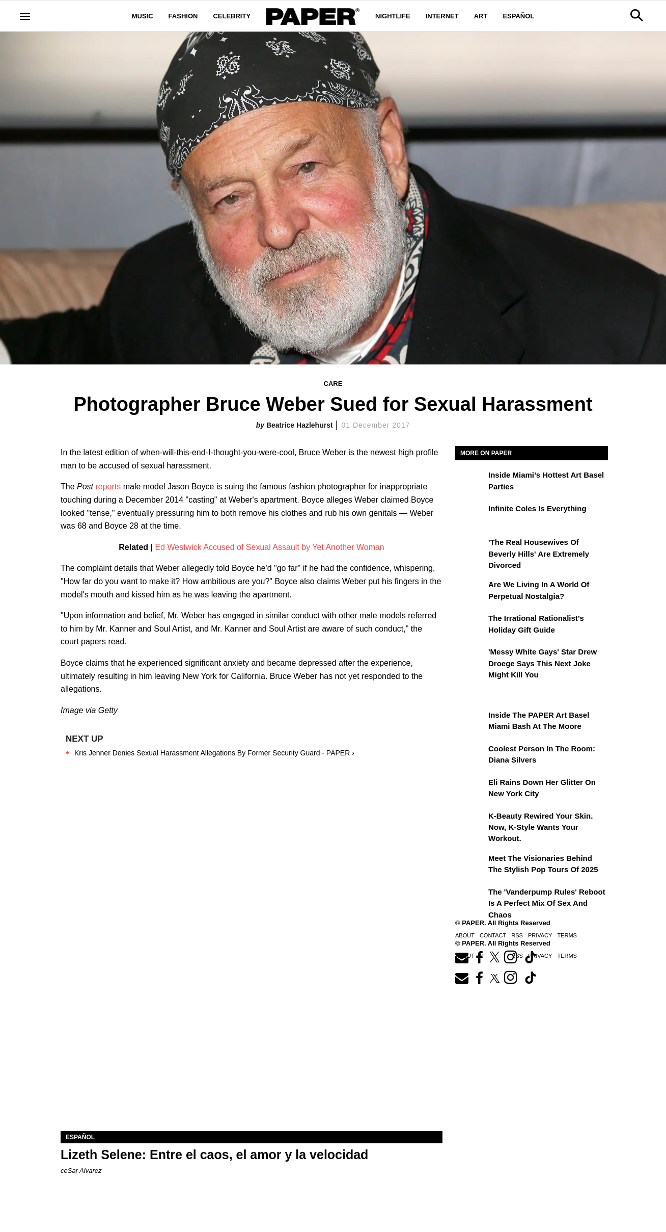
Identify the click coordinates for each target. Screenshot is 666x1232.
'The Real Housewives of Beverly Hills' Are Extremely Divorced (538, 553)
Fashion (183, 16)
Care (333, 383)
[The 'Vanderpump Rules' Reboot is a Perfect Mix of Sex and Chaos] (470, 899)
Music (142, 16)
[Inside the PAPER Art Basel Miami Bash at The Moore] (470, 722)
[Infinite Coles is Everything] (470, 516)
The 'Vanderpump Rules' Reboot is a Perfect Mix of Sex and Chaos (546, 903)
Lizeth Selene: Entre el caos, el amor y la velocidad (214, 1154)
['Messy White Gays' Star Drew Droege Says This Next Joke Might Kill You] (470, 659)
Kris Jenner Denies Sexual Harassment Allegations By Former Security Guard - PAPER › (214, 753)
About (465, 935)
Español (518, 16)
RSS (517, 935)
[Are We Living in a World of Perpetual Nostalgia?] (470, 592)
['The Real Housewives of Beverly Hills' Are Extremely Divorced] (470, 549)
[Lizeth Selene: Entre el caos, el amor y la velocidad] (251, 1035)
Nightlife (392, 16)
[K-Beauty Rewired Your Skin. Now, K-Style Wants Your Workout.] (470, 823)
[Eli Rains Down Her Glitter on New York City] (470, 789)
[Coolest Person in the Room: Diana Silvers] (470, 756)
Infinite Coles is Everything (537, 508)
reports (108, 486)
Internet (442, 16)
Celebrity (232, 16)
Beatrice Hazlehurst (299, 425)
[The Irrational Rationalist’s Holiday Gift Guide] (470, 625)
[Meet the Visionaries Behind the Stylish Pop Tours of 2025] (470, 865)
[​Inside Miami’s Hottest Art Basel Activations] (470, 482)
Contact (493, 935)
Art (481, 16)
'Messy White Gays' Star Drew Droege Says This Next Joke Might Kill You (542, 663)
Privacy (540, 935)
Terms (567, 935)
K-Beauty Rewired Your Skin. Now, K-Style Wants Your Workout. (540, 827)
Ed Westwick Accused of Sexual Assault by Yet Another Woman (269, 547)
